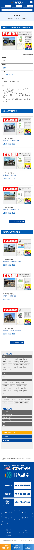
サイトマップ (9, 535)
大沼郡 (10, 388)
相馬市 (9, 390)
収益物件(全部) (7, 420)
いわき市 (5, 382)
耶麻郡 (25, 390)
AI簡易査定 (6, 440)
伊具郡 (15, 359)
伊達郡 (22, 382)
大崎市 (21, 361)
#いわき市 (5, 75)
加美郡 (25, 359)
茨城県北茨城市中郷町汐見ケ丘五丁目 (12, 261)
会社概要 (9, 532)
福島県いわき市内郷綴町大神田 (11, 140)
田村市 (26, 388)
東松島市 (16, 364)
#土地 (13, 212)
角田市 (25, 367)
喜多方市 (5, 388)
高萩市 (26, 402)
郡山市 (4, 393)
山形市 (4, 376)
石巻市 (20, 367)
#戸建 (4, 67)
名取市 (4, 361)
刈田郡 (20, 359)
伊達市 (17, 382)
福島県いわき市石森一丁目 (9, 175)
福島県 (5, 380)
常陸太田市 (27, 399)
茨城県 (5, 397)
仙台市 (9, 359)
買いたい (25, 512)
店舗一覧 (5, 436)
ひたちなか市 (6, 399)
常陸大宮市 (20, 399)
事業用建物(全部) (7, 414)
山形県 (5, 373)
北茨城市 (13, 399)
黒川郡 (9, 369)
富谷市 (4, 364)
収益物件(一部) (7, 417)
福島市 (20, 390)
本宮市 (16, 388)
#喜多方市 (5, 333)
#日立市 (4, 299)
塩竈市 (9, 361)
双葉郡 (24, 385)
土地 (4, 422)
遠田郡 (4, 369)
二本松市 (11, 382)
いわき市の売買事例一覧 (16, 221)
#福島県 (11, 75)
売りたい (7, 512)
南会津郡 (12, 385)
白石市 (15, 367)
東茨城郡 (10, 402)
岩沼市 (9, 364)
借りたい (25, 518)
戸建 (4, 425)
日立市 (4, 402)
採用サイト (9, 530)
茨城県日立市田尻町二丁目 (9, 296)
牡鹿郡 (4, 367)
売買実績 (13, 458)
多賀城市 (16, 361)
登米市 (9, 367)
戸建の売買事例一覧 (16, 342)
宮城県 (5, 356)
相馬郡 (15, 390)
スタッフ (25, 530)
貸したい (7, 518)
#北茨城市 (5, 264)
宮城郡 (26, 361)
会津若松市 (5, 385)
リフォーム (7, 523)
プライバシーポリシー (25, 532)
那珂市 (16, 402)
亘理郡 (4, 359)
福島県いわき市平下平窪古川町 (11, 209)
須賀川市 (10, 393)
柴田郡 (21, 364)
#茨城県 (9, 264)
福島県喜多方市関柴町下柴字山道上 (12, 330)
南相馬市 (19, 385)
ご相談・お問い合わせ (9, 433)
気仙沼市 (27, 364)
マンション (6, 411)
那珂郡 (21, 402)
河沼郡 (21, 388)
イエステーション (6, 458)
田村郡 (4, 390)
